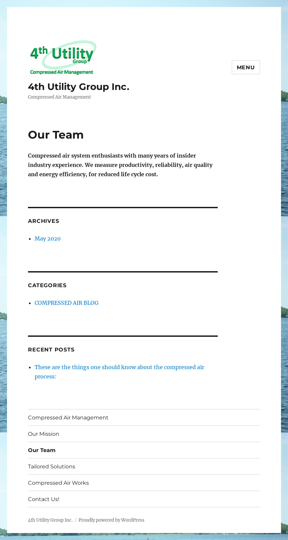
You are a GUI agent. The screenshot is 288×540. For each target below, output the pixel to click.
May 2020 (48, 238)
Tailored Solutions (51, 466)
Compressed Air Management (68, 417)
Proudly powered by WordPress (111, 520)
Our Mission (43, 434)
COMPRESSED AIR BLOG (67, 302)
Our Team (42, 450)
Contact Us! (43, 499)
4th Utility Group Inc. (78, 86)
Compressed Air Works (58, 483)
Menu (246, 67)
